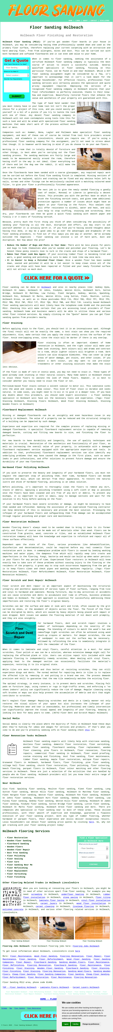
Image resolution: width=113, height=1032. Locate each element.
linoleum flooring (83, 906)
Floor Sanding (27, 959)
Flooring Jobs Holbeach (86, 946)
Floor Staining (25, 968)
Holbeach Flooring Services (26, 831)
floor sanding (52, 115)
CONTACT (93, 21)
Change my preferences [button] (91, 1024)
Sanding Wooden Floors (72, 962)
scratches (24, 696)
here (91, 822)
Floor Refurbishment (51, 959)
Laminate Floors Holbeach (54, 987)
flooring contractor (98, 507)
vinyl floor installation (95, 900)
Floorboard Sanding (45, 962)
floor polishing (79, 765)
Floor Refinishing (13, 965)
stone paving (70, 897)
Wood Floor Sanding (45, 956)
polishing (17, 487)
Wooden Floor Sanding (50, 968)
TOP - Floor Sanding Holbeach (19, 987)
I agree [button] (66, 1024)
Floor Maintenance (20, 956)
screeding (36, 894)
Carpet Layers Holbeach (86, 987)
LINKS (77, 21)
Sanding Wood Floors (79, 971)
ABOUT (85, 21)
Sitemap (4, 1008)
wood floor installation (91, 903)
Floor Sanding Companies (52, 974)
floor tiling (103, 897)
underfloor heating (72, 894)
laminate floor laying (51, 900)
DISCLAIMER (104, 21)
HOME (70, 21)
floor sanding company (59, 89)
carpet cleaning (45, 906)
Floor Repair (93, 956)
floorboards (19, 429)
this (87, 730)
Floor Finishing (12, 971)
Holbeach (46, 287)
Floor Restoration (38, 977)
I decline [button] (76, 1024)
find (11, 789)
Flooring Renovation (72, 956)
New (11, 1008)
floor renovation (87, 750)
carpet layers (49, 903)
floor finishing (72, 762)
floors (54, 649)
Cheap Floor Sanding (23, 974)
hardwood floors (86, 476)
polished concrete (13, 909)
